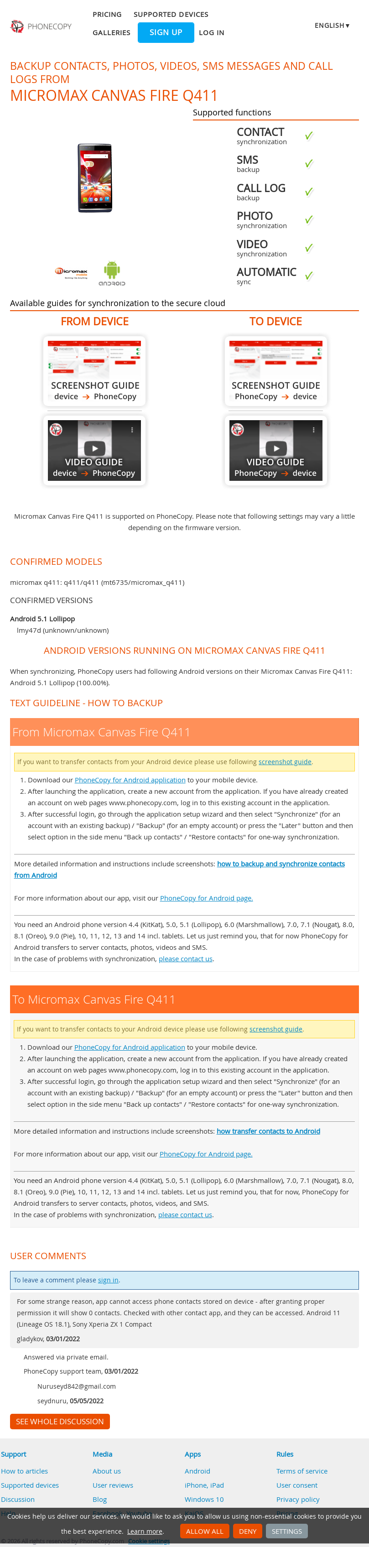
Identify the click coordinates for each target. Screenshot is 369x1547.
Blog (100, 1499)
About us (107, 1470)
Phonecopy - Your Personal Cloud (41, 26)
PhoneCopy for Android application (130, 779)
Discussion (18, 1499)
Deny (247, 1531)
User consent (296, 1485)
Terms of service (301, 1470)
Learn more (144, 1531)
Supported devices (171, 14)
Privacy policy (298, 1499)
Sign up (166, 32)
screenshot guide (285, 762)
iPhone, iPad (204, 1485)
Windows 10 (204, 1499)
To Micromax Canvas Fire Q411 (276, 371)
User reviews (113, 1485)
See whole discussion (60, 1422)
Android (197, 1470)
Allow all (204, 1531)
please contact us (186, 958)
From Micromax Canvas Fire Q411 (94, 371)
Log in (211, 32)
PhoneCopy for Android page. (206, 897)
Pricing (107, 14)
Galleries (111, 32)
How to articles (24, 1470)
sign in (108, 1280)
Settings (287, 1531)
